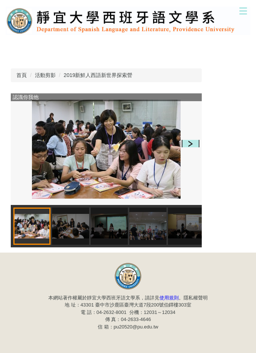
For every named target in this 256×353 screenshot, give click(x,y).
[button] (191, 143)
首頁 (21, 75)
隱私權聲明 (196, 298)
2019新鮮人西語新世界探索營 (98, 75)
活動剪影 (45, 75)
